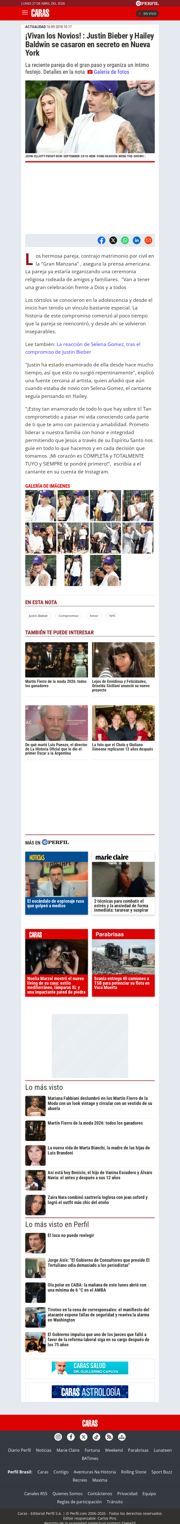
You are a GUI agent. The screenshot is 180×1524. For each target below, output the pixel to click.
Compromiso (69, 615)
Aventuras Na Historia (95, 1472)
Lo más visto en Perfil (57, 1224)
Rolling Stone (133, 1472)
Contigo (61, 1472)
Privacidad (127, 1493)
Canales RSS (35, 1493)
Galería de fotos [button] (108, 71)
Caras (42, 1472)
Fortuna (92, 1450)
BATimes (90, 1458)
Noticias (44, 1450)
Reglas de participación (79, 1502)
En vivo (147, 13)
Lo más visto (44, 1087)
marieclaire (123, 858)
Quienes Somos (68, 1493)
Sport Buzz (161, 1472)
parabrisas (123, 935)
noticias (56, 858)
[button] (90, 121)
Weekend (114, 1450)
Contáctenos (100, 1493)
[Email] (148, 240)
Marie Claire (68, 1450)
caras (56, 935)
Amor (94, 615)
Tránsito (115, 1502)
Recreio (80, 1480)
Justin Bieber (38, 615)
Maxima (99, 1480)
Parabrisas (138, 1450)
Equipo (149, 1493)
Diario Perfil (19, 1450)
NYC (112, 615)
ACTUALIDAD (35, 27)
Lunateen (163, 1450)
